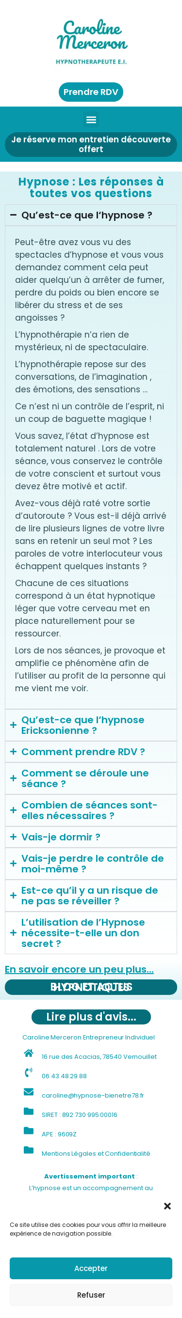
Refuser (91, 1295)
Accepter (91, 1268)
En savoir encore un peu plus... (79, 969)
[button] (167, 1206)
